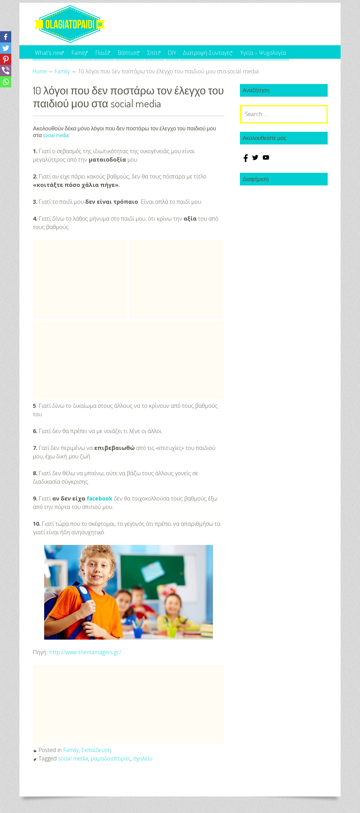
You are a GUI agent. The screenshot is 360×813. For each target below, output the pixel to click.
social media (56, 135)
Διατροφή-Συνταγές (230, 52)
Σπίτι (170, 52)
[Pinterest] (5, 59)
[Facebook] (5, 36)
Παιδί (112, 52)
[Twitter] (5, 48)
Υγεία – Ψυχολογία (290, 52)
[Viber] (5, 70)
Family (84, 52)
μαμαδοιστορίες (112, 758)
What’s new (50, 52)
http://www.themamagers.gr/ (86, 652)
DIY (192, 52)
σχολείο (144, 758)
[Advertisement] (80, 278)
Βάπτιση (141, 52)
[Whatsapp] (5, 81)
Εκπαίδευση (97, 749)
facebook (100, 498)
